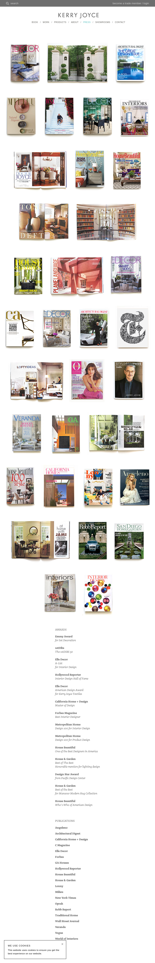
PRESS (87, 22)
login (146, 3)
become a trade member (127, 3)
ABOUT (75, 22)
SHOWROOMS (102, 22)
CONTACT (120, 22)
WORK (46, 22)
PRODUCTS (60, 22)
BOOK (35, 22)
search (14, 3)
